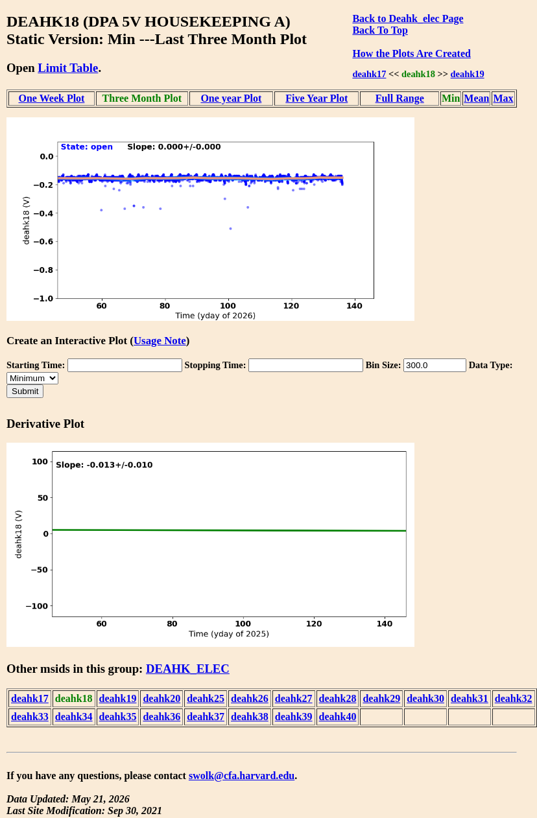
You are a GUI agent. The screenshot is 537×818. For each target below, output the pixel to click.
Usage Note (160, 340)
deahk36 (161, 716)
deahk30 (425, 698)
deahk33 (30, 716)
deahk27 (294, 698)
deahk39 (294, 716)
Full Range (400, 98)
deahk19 (467, 74)
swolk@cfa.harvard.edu (241, 775)
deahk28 (338, 698)
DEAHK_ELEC (188, 668)
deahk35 (118, 716)
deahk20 (161, 698)
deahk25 (205, 698)
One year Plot (230, 98)
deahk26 (249, 698)
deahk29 (381, 698)
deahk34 (74, 716)
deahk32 (513, 698)
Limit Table (68, 68)
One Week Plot (52, 98)
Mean (476, 98)
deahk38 (249, 716)
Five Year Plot (316, 98)
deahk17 (369, 74)
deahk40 (338, 716)
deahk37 (205, 716)
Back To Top (379, 30)
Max (503, 98)
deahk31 (469, 698)
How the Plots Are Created (411, 53)
